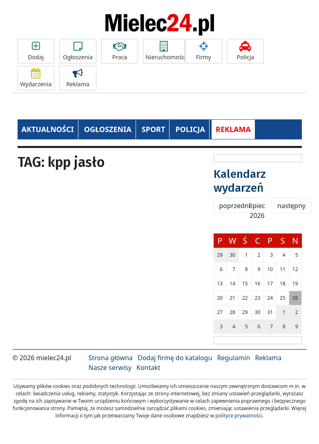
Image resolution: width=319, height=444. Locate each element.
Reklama (78, 78)
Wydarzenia (36, 78)
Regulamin (233, 357)
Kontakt (148, 367)
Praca (120, 51)
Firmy (203, 51)
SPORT (153, 129)
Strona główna (111, 357)
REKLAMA (233, 129)
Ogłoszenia (78, 51)
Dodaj (36, 51)
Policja (245, 51)
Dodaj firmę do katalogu (175, 357)
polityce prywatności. (239, 415)
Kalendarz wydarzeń (240, 181)
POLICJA (190, 129)
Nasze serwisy (110, 367)
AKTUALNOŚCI (48, 129)
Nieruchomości (165, 51)
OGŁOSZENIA (108, 129)
